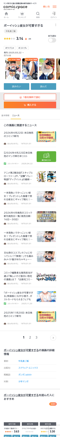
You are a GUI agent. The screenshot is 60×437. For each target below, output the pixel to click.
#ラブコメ (9, 48)
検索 (38, 15)
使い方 (46, 7)
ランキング (22, 15)
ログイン (54, 15)
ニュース (15, 115)
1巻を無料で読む (30, 97)
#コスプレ (22, 48)
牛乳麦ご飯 (11, 31)
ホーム (6, 15)
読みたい (16, 86)
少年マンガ (23, 382)
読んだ (43, 86)
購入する (30, 105)
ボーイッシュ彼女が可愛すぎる (21, 350)
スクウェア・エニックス (28, 368)
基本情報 (5, 115)
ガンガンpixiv (25, 375)
